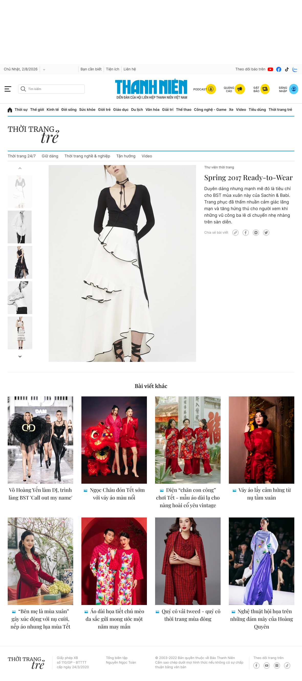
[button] (20, 168)
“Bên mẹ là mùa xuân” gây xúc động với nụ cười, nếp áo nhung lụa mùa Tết (40, 619)
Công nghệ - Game (210, 109)
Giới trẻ (104, 109)
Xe (231, 109)
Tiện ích (112, 69)
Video (241, 109)
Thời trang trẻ (280, 109)
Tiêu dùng (257, 109)
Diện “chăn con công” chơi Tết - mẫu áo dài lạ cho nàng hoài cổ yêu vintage (188, 498)
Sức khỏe (87, 109)
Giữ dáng (50, 156)
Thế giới (37, 109)
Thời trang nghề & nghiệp (87, 156)
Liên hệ (130, 69)
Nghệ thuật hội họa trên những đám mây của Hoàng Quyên (261, 619)
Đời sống (69, 109)
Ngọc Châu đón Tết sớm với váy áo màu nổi (117, 494)
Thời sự (21, 109)
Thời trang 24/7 (22, 156)
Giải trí (167, 109)
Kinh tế (53, 109)
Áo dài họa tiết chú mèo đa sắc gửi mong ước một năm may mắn (114, 619)
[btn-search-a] (23, 89)
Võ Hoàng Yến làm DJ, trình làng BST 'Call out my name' (40, 494)
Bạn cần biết (91, 69)
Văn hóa (153, 109)
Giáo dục (120, 109)
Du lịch (137, 109)
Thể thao (183, 109)
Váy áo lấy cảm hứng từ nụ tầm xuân (264, 494)
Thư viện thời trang (219, 167)
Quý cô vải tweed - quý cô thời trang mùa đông (190, 615)
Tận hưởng (125, 156)
